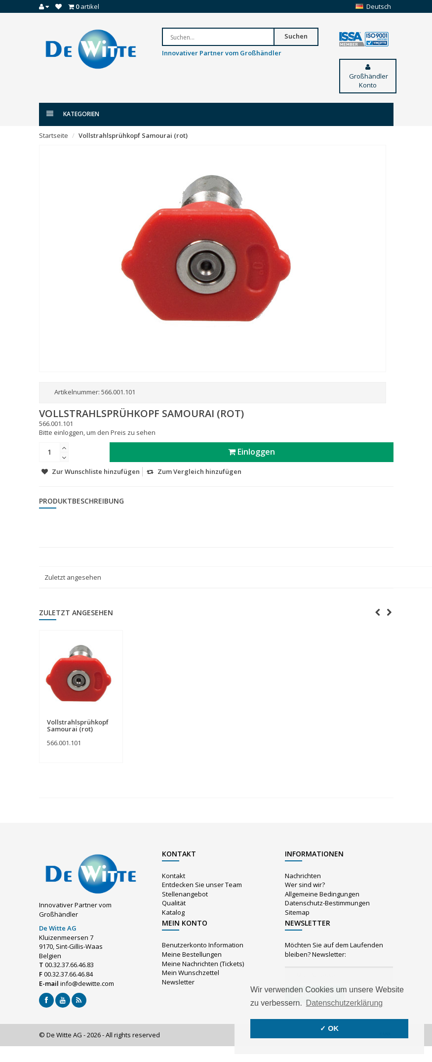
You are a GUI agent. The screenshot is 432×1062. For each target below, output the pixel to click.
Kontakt (173, 875)
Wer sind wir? (305, 884)
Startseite (53, 135)
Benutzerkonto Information (202, 944)
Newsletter (178, 981)
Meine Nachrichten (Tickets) (203, 963)
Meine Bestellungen (192, 954)
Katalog (173, 912)
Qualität (174, 902)
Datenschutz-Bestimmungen (327, 902)
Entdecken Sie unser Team (202, 884)
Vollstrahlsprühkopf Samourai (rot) (133, 135)
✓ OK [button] (329, 1028)
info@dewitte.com (87, 983)
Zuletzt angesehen (72, 577)
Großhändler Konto (368, 76)
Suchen (296, 36)
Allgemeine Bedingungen (322, 894)
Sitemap (297, 912)
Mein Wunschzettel (190, 972)
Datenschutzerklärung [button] (344, 1003)
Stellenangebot (185, 894)
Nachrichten (303, 875)
